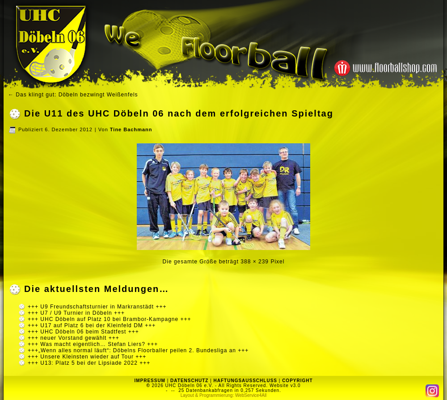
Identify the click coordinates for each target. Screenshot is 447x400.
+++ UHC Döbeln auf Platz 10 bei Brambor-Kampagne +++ (109, 319)
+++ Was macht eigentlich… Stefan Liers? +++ (93, 344)
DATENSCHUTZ (189, 380)
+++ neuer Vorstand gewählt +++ (73, 338)
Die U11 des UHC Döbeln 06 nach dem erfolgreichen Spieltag (178, 113)
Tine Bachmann (131, 129)
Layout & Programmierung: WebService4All (224, 395)
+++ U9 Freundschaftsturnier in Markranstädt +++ (97, 307)
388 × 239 (254, 261)
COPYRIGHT (297, 380)
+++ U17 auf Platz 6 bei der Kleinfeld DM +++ (92, 325)
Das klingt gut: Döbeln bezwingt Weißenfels (73, 95)
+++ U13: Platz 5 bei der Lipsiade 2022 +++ (89, 363)
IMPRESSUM (149, 380)
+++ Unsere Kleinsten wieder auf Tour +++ (87, 357)
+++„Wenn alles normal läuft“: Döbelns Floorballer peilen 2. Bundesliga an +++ (138, 350)
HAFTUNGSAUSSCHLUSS (245, 380)
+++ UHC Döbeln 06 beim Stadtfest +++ (83, 332)
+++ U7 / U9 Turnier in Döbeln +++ (76, 313)
